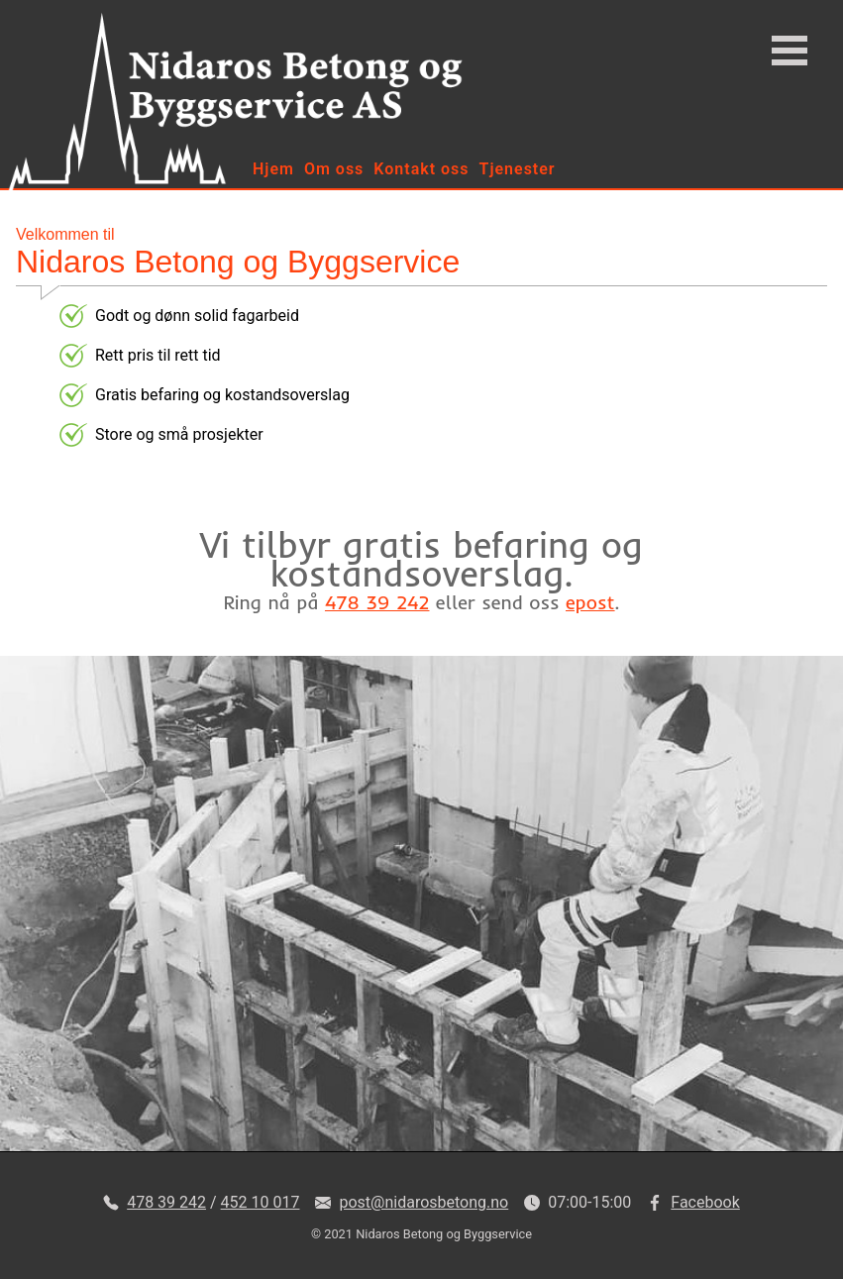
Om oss (334, 169)
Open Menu (789, 50)
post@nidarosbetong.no (423, 1202)
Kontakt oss (421, 169)
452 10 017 (260, 1202)
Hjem (273, 169)
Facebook (705, 1202)
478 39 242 (377, 602)
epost (590, 602)
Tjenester (517, 169)
